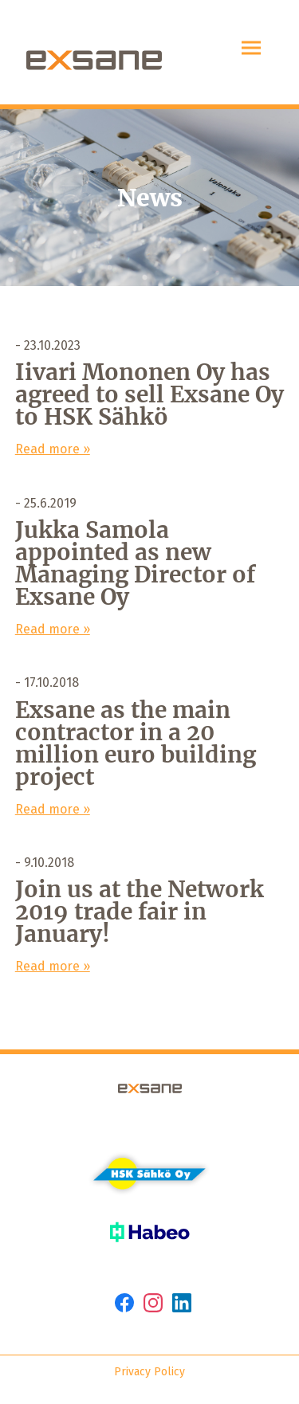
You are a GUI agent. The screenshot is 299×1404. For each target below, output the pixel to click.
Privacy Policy (149, 1372)
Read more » (52, 449)
